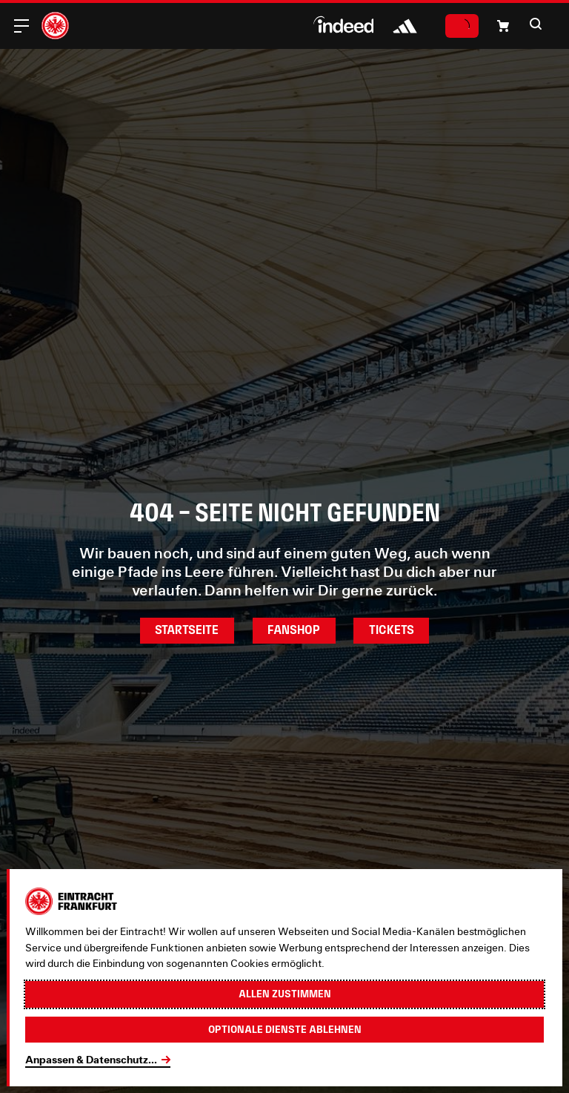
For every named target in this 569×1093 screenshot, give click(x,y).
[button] (503, 26)
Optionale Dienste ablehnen (285, 1029)
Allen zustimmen (285, 994)
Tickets (391, 630)
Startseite (187, 630)
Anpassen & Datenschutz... (91, 1060)
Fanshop (293, 630)
